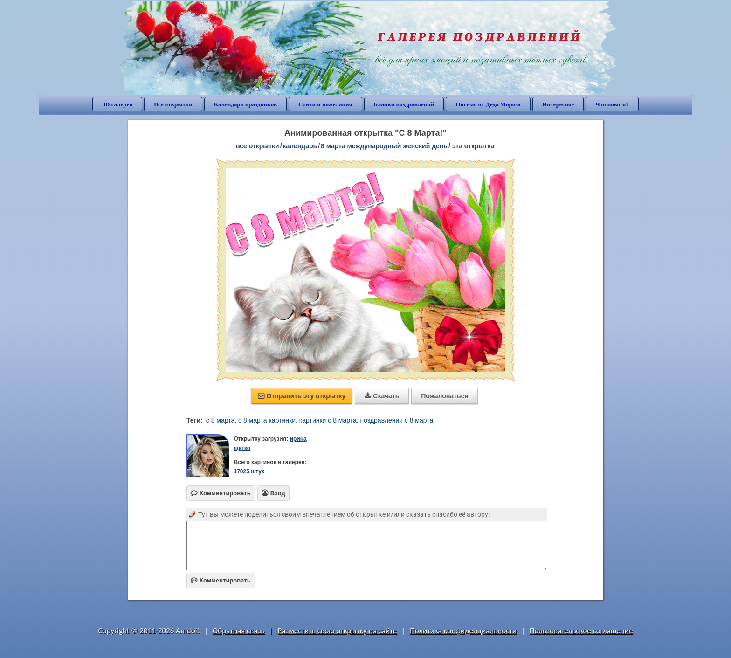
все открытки (257, 146)
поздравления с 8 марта (397, 420)
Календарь (300, 146)
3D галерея (117, 104)
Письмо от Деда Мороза (488, 104)
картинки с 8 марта (328, 420)
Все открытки (173, 104)
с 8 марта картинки (267, 420)
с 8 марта (220, 420)
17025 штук (249, 471)
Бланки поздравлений (404, 104)
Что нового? (611, 104)
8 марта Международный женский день (384, 146)
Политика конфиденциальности (463, 631)
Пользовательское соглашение (581, 631)
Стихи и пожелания (325, 104)
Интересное (558, 104)
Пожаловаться (444, 396)
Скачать (382, 396)
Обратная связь (239, 631)
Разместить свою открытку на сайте (337, 631)
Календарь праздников (245, 104)
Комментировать (221, 580)
